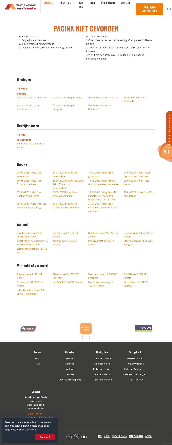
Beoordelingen (108, 3)
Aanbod (48, 3)
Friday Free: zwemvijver (29, 174)
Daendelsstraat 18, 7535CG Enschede (102, 276)
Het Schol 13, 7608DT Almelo (68, 282)
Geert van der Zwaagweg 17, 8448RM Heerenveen (32, 242)
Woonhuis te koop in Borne (103, 97)
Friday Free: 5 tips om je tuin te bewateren (103, 182)
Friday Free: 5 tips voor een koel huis (137, 174)
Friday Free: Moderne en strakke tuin (66, 205)
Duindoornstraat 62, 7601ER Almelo (139, 234)
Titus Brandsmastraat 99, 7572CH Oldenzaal (30, 291)
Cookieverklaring (136, 436)
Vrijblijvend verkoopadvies (149, 9)
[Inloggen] (169, 9)
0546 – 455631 (35, 414)
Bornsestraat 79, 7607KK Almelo (66, 234)
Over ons (81, 5)
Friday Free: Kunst (136, 182)
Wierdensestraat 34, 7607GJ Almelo (32, 250)
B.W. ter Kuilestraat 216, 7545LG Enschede (30, 234)
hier (129, 54)
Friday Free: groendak (100, 174)
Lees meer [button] (31, 429)
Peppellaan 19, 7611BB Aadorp (136, 284)
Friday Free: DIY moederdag (138, 194)
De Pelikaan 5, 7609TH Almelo (136, 276)
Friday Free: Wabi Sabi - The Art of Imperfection (68, 184)
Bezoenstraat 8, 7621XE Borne (29, 276)
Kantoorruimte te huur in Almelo (30, 145)
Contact (125, 3)
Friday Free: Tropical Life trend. (29, 182)
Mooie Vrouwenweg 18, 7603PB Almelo (101, 284)
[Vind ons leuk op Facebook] (69, 436)
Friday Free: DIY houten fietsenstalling (31, 205)
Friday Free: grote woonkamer (65, 194)
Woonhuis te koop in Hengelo (64, 107)
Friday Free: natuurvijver (65, 174)
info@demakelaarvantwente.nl (38, 417)
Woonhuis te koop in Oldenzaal (99, 107)
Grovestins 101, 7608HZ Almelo (30, 284)
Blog (92, 3)
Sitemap (107, 436)
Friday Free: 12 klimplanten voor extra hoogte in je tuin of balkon (102, 196)
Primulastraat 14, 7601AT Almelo (102, 242)
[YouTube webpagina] (84, 436)
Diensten (66, 3)
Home (100, 436)
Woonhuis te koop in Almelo (68, 97)
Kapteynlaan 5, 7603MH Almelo (65, 242)
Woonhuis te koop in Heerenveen (28, 107)
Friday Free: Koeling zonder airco (29, 194)
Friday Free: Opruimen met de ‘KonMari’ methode (103, 207)
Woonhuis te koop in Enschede (135, 99)
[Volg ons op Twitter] (76, 436)
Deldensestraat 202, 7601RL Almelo (103, 234)
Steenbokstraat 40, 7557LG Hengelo (138, 242)
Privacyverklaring (119, 436)
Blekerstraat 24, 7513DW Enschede (66, 276)
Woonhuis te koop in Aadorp (32, 97)
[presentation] (82, 337)
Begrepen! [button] (45, 437)
